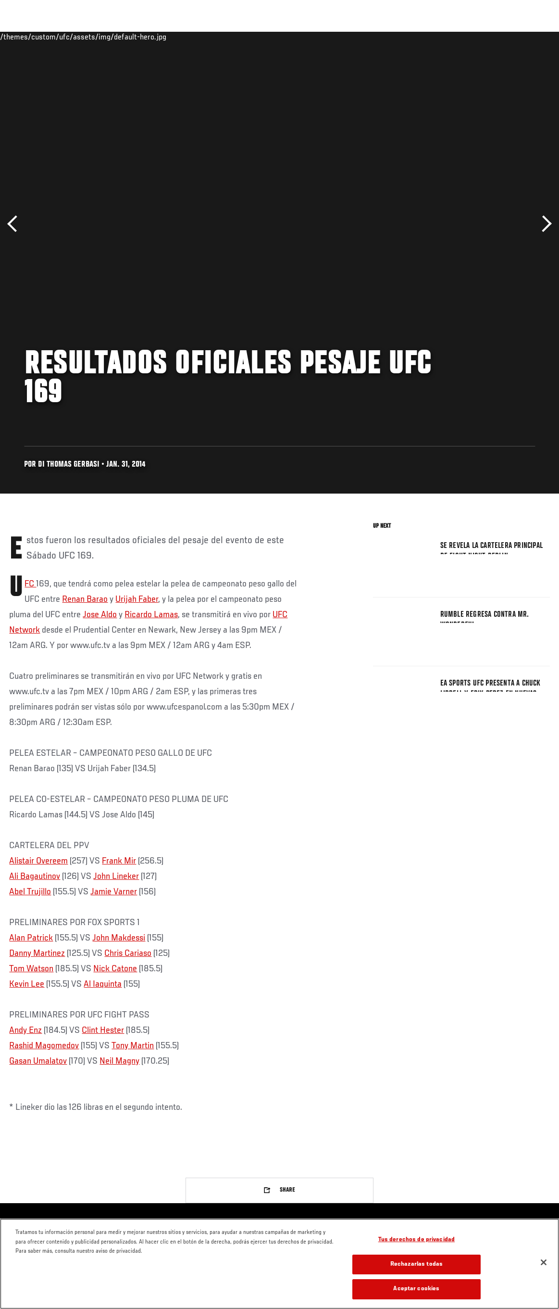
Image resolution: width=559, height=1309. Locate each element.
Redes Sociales (419, 36)
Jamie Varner (113, 892)
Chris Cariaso (127, 953)
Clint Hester (103, 1030)
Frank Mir (119, 861)
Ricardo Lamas (151, 615)
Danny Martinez (37, 953)
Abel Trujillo (30, 892)
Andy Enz (25, 1030)
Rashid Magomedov (44, 1046)
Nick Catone (115, 969)
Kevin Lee (26, 984)
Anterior (15, 224)
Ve (460, 36)
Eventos (27, 36)
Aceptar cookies (416, 1289)
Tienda (503, 36)
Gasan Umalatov (38, 1061)
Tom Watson (31, 969)
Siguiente (543, 224)
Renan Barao (85, 599)
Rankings (69, 36)
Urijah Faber (136, 599)
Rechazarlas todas (416, 1264)
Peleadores (115, 36)
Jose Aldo (100, 615)
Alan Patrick (31, 938)
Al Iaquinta (103, 984)
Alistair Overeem (38, 861)
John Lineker (116, 876)
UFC (30, 584)
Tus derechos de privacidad (416, 1240)
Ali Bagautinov (34, 876)
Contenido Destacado (178, 36)
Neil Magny (119, 1061)
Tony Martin (133, 1046)
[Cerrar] (543, 1262)
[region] (279, 1264)
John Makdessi (118, 938)
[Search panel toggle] (528, 36)
